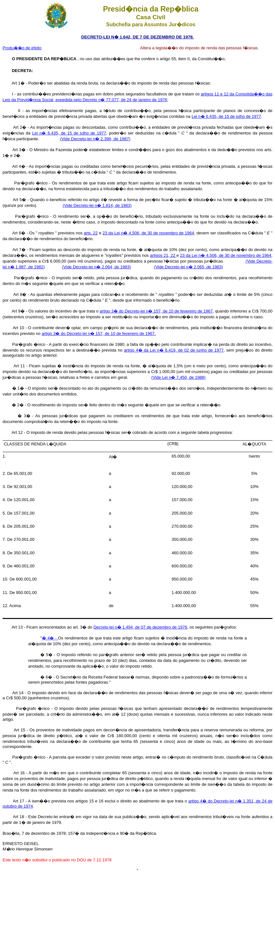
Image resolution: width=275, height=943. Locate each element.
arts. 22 (91, 233)
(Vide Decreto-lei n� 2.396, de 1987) (95, 138)
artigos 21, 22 (163, 255)
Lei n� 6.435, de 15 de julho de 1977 (226, 116)
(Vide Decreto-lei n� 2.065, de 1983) (188, 266)
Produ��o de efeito (22, 47)
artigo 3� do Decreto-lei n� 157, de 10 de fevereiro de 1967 (156, 311)
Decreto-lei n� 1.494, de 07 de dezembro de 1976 (140, 627)
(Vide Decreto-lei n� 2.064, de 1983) (96, 266)
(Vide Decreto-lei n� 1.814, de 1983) (97, 205)
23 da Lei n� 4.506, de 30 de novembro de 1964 (148, 233)
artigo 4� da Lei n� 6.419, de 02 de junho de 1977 (173, 350)
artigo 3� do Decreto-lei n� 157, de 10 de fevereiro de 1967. (99, 333)
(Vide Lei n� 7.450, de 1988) (178, 377)
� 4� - (50, 638)
